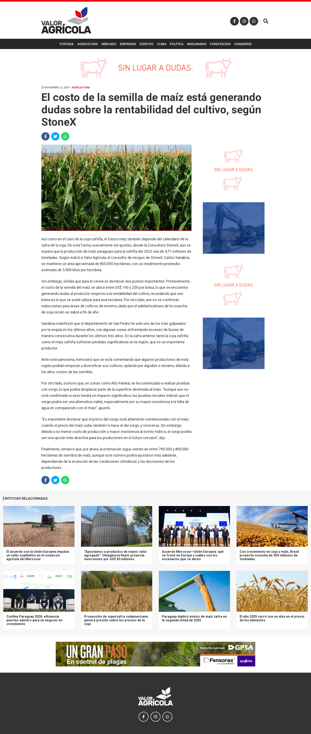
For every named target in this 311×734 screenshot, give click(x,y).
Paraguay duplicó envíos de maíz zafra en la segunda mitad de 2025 (194, 618)
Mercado (109, 44)
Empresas (128, 44)
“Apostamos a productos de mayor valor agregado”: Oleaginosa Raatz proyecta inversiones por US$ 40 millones (115, 555)
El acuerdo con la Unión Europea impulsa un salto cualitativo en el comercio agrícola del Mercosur (37, 555)
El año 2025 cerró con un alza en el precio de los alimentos (272, 618)
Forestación (220, 44)
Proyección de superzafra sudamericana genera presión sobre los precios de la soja (116, 620)
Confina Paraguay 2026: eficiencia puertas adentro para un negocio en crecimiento (34, 620)
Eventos (146, 44)
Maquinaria (196, 44)
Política (176, 44)
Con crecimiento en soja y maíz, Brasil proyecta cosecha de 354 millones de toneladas (269, 555)
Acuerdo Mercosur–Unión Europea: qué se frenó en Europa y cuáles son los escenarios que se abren (193, 555)
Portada (67, 44)
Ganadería (243, 44)
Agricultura (87, 44)
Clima (161, 44)
